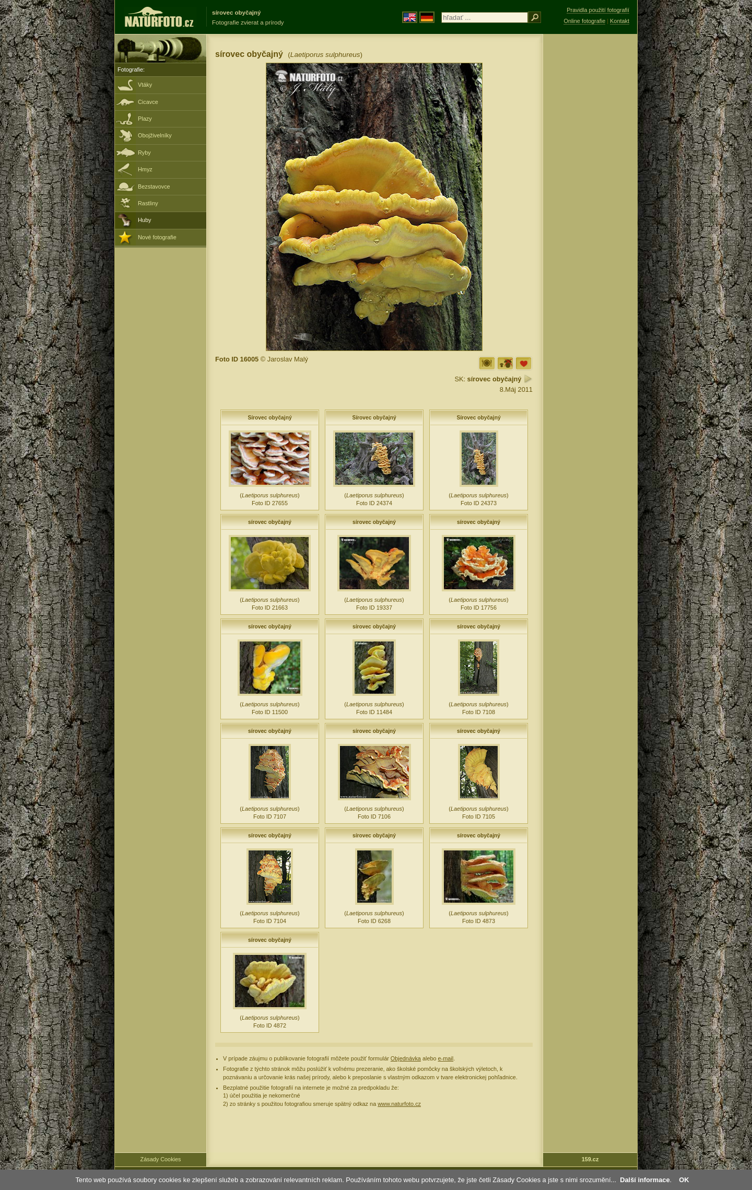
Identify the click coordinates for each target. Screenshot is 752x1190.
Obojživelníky (155, 135)
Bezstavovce (154, 186)
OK (684, 1180)
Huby (144, 220)
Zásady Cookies (160, 1159)
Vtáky (145, 84)
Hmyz (145, 169)
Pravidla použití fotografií (598, 10)
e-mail (446, 1058)
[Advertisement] (590, 201)
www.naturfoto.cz (399, 1104)
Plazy (145, 118)
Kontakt (619, 21)
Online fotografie (584, 21)
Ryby (144, 152)
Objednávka (406, 1058)
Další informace (644, 1180)
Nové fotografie (157, 237)
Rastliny (148, 203)
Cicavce (148, 102)
